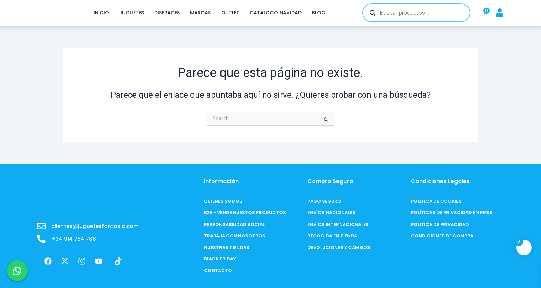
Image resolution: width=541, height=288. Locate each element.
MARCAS (200, 12)
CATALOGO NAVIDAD (276, 12)
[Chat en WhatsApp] (17, 270)
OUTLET (230, 12)
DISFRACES (167, 12)
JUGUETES (131, 12)
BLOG (318, 12)
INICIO (101, 12)
